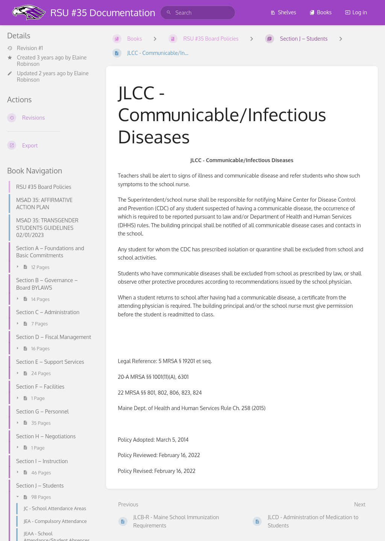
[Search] (168, 12)
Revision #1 (25, 48)
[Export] (50, 145)
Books (320, 12)
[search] (197, 13)
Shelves (283, 12)
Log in (356, 12)
